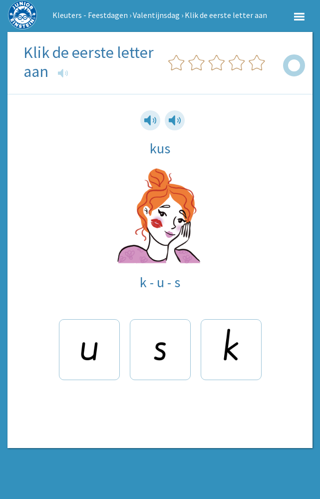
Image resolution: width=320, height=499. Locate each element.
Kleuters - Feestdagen (90, 15)
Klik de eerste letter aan (226, 15)
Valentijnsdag (156, 15)
